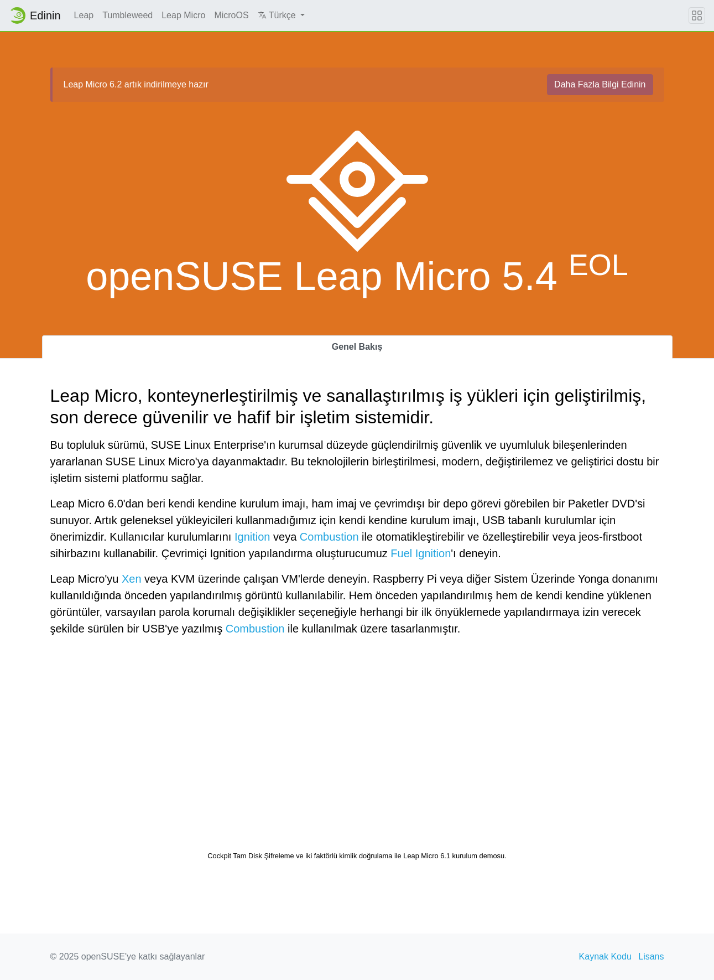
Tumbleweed (127, 15)
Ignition (252, 537)
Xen (132, 579)
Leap (84, 15)
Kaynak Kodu (605, 956)
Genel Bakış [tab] (357, 346)
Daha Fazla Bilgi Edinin (599, 84)
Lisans (651, 956)
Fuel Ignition (420, 553)
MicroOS (231, 15)
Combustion (329, 537)
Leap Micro (183, 15)
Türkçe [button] (278, 15)
